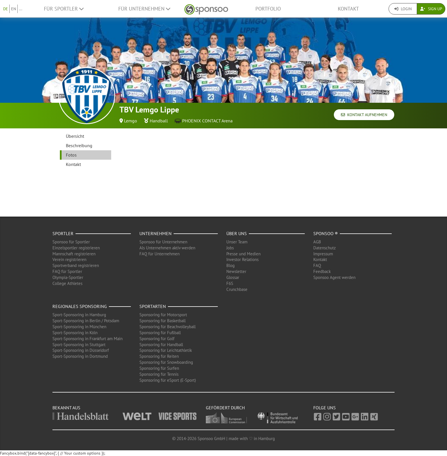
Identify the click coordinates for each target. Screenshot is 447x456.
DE (5, 8)
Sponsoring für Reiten (159, 356)
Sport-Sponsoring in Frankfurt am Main (87, 338)
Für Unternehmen (144, 8)
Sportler (63, 233)
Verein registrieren (69, 259)
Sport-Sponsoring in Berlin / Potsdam (85, 320)
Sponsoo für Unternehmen (163, 242)
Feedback (322, 271)
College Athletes (67, 283)
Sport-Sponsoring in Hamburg (79, 314)
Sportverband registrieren (75, 265)
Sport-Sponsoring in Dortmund (80, 356)
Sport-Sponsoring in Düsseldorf (80, 350)
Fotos (71, 155)
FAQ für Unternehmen (159, 253)
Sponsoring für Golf (156, 338)
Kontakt (348, 8)
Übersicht (75, 136)
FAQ (317, 265)
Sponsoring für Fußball (160, 332)
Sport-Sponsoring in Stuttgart (78, 344)
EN (13, 8)
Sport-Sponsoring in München (79, 326)
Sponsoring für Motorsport (163, 314)
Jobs (230, 247)
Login (403, 8)
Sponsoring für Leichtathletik (165, 350)
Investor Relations (242, 259)
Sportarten (152, 306)
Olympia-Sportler (67, 277)
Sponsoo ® (325, 233)
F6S (229, 283)
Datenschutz (324, 247)
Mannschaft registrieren (74, 253)
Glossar (232, 277)
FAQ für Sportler (67, 271)
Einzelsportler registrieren (76, 247)
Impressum (323, 253)
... (20, 8)
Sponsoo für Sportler (71, 242)
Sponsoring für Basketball (162, 320)
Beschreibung (79, 145)
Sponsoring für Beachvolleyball (167, 326)
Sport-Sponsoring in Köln (74, 332)
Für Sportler (64, 8)
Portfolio (268, 8)
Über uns (236, 233)
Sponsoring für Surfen (159, 368)
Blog (230, 265)
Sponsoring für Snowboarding (166, 362)
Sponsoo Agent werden (334, 277)
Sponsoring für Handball (161, 344)
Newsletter (236, 271)
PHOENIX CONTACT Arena (207, 121)
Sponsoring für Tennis (158, 374)
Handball (159, 121)
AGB (317, 242)
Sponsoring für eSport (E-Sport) (167, 380)
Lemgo (130, 121)
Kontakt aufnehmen (364, 114)
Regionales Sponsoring (79, 306)
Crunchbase (236, 289)
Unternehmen (155, 233)
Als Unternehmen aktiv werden (167, 247)
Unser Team (236, 242)
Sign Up (431, 8)
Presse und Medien (243, 253)
